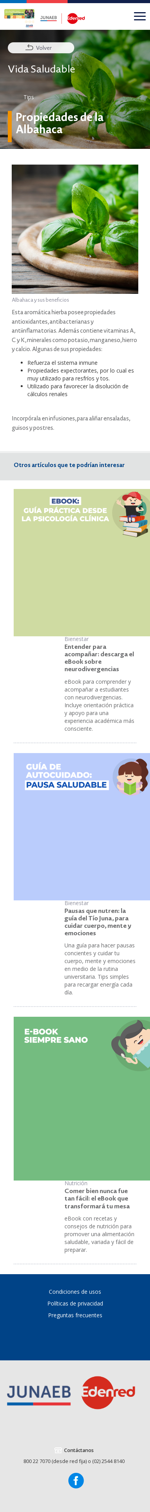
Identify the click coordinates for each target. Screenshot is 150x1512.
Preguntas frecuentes (75, 1315)
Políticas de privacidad (75, 1303)
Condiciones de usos (75, 1291)
